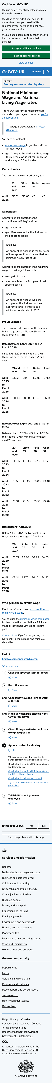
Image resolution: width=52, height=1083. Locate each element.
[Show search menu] (48, 71)
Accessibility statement (15, 1023)
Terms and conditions (14, 1027)
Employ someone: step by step (23, 84)
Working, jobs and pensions (17, 949)
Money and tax (10, 933)
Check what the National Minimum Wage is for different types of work (28, 772)
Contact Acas (10, 635)
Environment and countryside (18, 922)
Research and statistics (15, 984)
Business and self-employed (18, 877)
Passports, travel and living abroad (21, 938)
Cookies (25, 1019)
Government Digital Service (17, 1036)
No (46, 825)
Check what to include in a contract (25, 778)
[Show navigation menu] (36, 71)
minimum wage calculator (34, 618)
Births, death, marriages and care (21, 872)
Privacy (14, 1019)
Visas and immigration (14, 944)
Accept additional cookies (26, 48)
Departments (9, 967)
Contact (36, 1023)
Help (5, 1019)
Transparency (10, 995)
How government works (15, 1000)
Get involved (9, 1006)
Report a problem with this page (26, 837)
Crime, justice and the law (16, 894)
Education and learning (15, 911)
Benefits (7, 866)
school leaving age (15, 145)
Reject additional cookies (26, 55)
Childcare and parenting (16, 883)
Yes (33, 825)
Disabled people (11, 899)
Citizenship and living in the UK (19, 888)
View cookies (26, 62)
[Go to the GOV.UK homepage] (13, 71)
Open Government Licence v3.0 (20, 1050)
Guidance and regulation (16, 978)
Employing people (12, 916)
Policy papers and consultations (20, 989)
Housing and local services (17, 927)
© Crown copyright (26, 1075)
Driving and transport (14, 905)
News (5, 973)
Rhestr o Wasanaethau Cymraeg (20, 1031)
